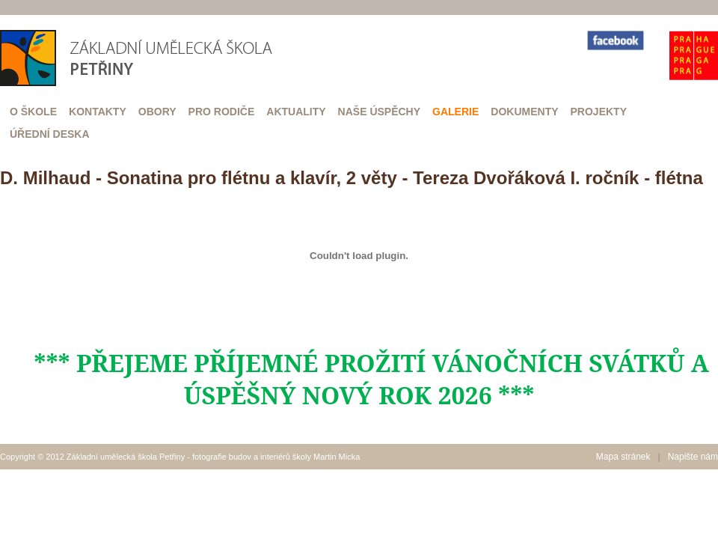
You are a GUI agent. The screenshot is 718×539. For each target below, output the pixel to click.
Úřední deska (50, 134)
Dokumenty (524, 112)
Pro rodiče (221, 112)
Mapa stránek (623, 456)
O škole (33, 112)
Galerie (455, 112)
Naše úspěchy (379, 112)
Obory (157, 112)
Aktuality (295, 112)
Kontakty (97, 112)
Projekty (599, 112)
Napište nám (693, 456)
